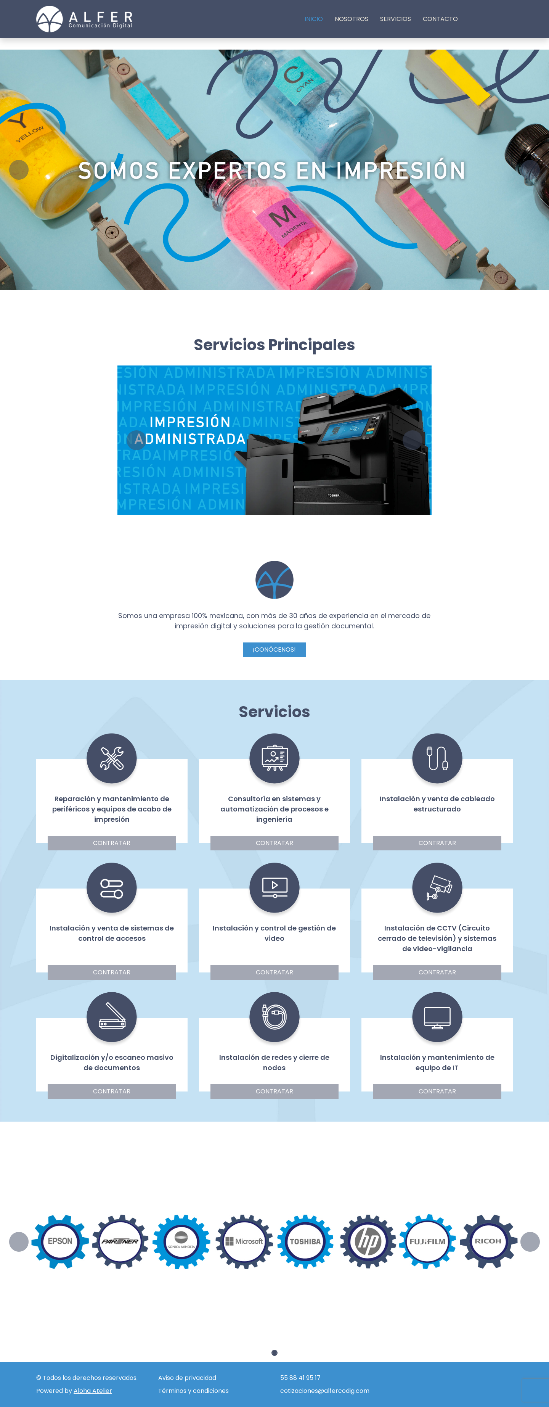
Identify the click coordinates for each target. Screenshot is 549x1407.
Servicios (395, 18)
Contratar (111, 843)
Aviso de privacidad (187, 1377)
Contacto (440, 18)
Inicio (314, 18)
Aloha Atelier (93, 1390)
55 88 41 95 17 (300, 1377)
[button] (22, 169)
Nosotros (351, 18)
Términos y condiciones (193, 1390)
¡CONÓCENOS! (274, 649)
